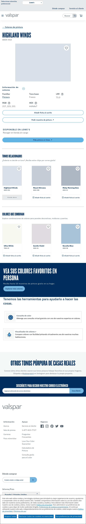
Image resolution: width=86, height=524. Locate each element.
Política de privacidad (44, 505)
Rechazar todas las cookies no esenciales (36, 516)
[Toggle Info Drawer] (52, 89)
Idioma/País (8, 489)
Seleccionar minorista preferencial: (9, 2)
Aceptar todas (10, 516)
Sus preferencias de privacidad (68, 516)
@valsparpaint (28, 373)
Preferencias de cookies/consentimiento (53, 507)
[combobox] (67, 16)
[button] (2, 15)
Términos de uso (20, 511)
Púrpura (6, 97)
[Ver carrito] (81, 15)
